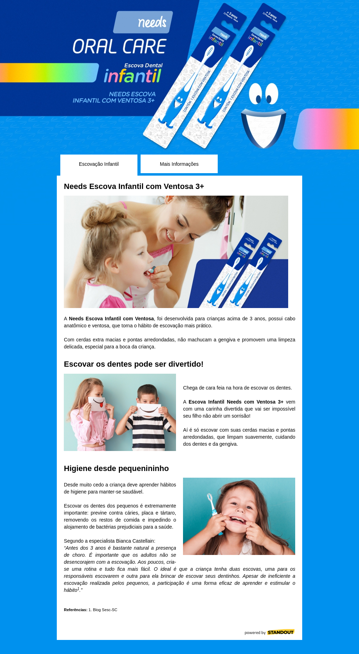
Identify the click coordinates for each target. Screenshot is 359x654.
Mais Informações (179, 164)
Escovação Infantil (99, 164)
